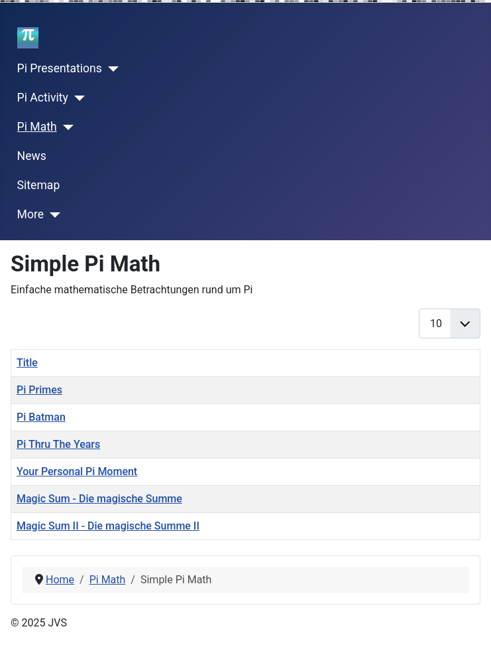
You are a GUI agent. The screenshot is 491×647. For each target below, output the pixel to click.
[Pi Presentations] (110, 69)
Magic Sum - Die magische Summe (99, 498)
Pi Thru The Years (58, 444)
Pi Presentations (59, 68)
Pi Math (37, 126)
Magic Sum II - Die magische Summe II (108, 526)
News (31, 156)
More (30, 214)
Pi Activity (42, 97)
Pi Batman (41, 417)
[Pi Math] (65, 127)
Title (27, 362)
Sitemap (38, 185)
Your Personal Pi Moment (77, 471)
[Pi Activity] (76, 98)
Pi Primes (39, 390)
